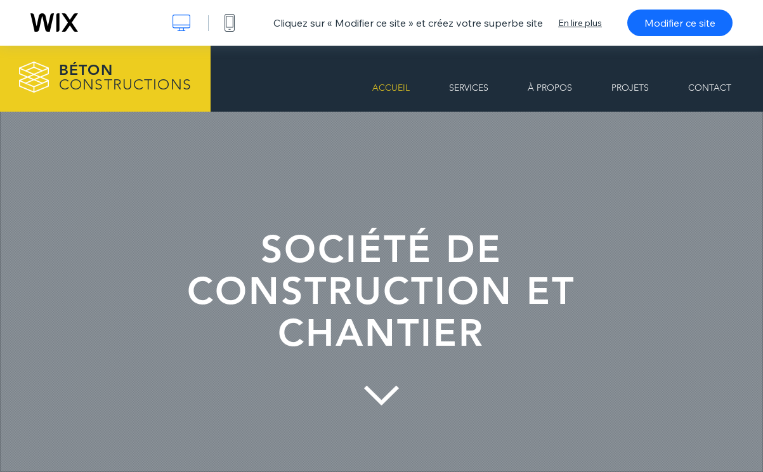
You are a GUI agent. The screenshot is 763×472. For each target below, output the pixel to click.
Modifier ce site (679, 22)
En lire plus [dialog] (580, 23)
